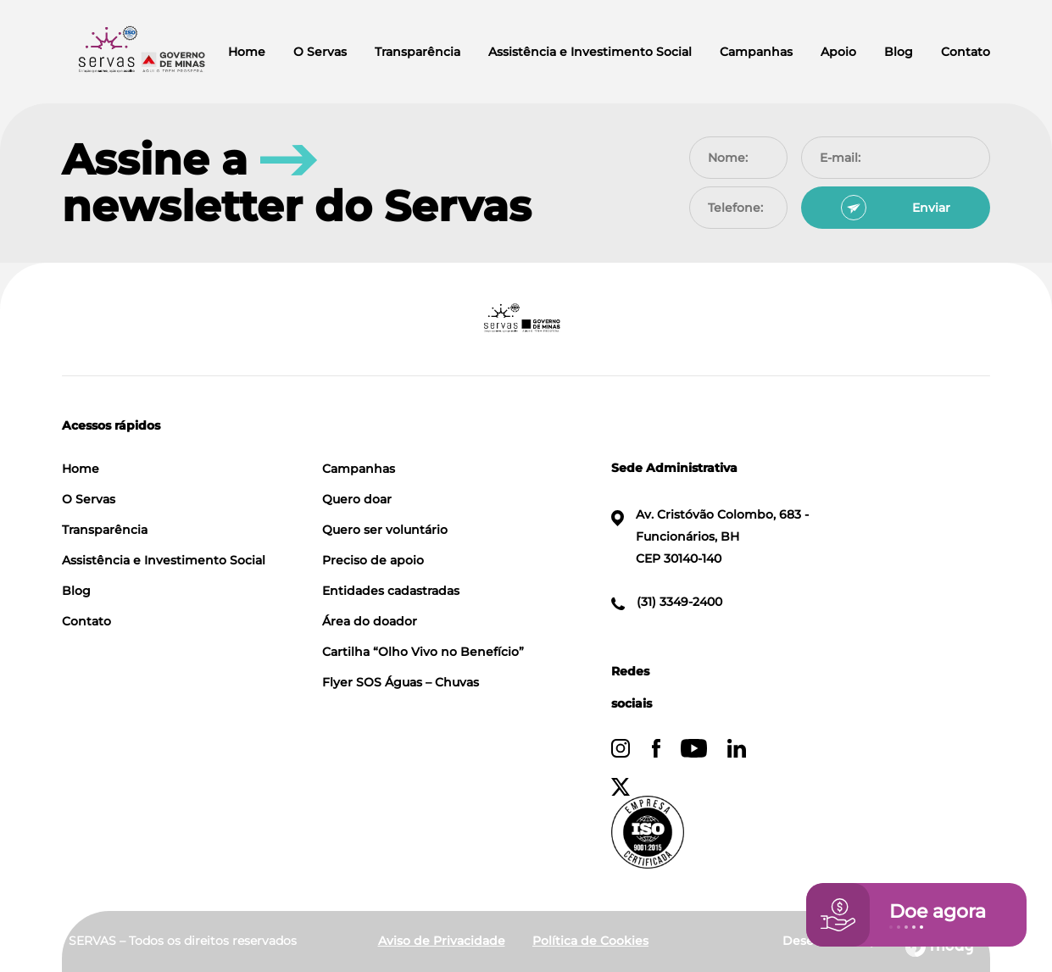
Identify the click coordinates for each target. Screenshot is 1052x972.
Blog (898, 51)
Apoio (838, 51)
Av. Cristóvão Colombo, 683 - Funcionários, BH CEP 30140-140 (710, 536)
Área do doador (369, 621)
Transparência (417, 51)
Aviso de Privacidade (441, 940)
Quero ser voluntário (385, 529)
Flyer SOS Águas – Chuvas (400, 682)
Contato (965, 51)
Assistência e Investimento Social (590, 51)
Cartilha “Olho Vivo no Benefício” (423, 651)
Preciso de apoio (373, 560)
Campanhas (756, 51)
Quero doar (357, 499)
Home (246, 51)
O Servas (320, 51)
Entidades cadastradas (390, 590)
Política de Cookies (590, 940)
